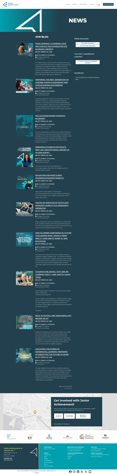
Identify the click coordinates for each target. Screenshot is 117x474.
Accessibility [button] (42, 470)
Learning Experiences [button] (75, 453)
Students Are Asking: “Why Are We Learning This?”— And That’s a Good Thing (52, 274)
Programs (83, 4)
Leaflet (100, 429)
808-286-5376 (8, 460)
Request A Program (83, 416)
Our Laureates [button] (48, 466)
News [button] (45, 464)
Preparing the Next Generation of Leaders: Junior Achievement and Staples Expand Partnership (52, 82)
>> (71, 388)
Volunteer (69, 416)
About (74, 4)
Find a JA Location (96, 456)
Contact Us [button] (8, 458)
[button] (70, 471)
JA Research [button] (48, 460)
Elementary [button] (71, 455)
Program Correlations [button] (74, 450)
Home (68, 4)
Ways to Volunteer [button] (49, 449)
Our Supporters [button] (96, 450)
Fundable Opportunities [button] (98, 449)
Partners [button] (94, 447)
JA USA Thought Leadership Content (87, 62)
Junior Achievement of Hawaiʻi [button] (100, 454)
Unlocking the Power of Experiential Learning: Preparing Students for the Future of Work (52, 351)
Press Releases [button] (48, 462)
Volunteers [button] (48, 447)
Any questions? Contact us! (61, 424)
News (98, 4)
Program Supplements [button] (74, 449)
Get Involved (108, 4)
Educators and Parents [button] (75, 447)
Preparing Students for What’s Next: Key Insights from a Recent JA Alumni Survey (52, 149)
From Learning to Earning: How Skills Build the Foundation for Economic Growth (51, 46)
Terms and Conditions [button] (23, 470)
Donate (58, 416)
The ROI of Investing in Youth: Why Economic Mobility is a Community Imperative (52, 205)
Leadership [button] (47, 455)
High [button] (68, 458)
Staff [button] (45, 456)
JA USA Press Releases (87, 46)
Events (91, 4)
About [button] (46, 453)
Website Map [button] (50, 470)
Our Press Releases (87, 43)
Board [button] (46, 458)
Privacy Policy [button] (34, 470)
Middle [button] (69, 456)
